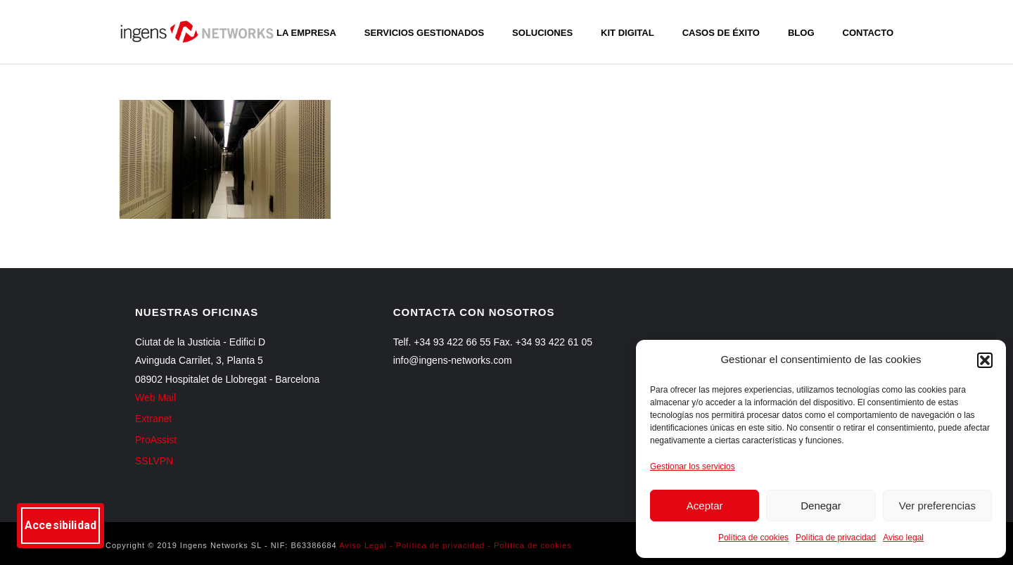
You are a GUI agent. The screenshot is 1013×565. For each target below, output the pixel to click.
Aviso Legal (363, 545)
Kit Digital (627, 32)
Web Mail (155, 397)
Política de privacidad (836, 537)
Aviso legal (903, 537)
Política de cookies (753, 537)
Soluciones (542, 32)
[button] (985, 360)
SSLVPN (154, 460)
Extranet (153, 418)
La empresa (306, 32)
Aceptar (705, 506)
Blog (801, 32)
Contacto (868, 32)
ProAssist (156, 439)
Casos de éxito (721, 32)
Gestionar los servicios (692, 466)
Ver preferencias (937, 506)
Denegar (821, 506)
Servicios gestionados (424, 32)
